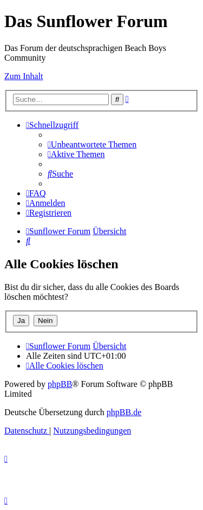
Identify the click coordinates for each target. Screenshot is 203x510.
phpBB (60, 384)
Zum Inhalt (23, 76)
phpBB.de (124, 412)
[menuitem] (92, 144)
